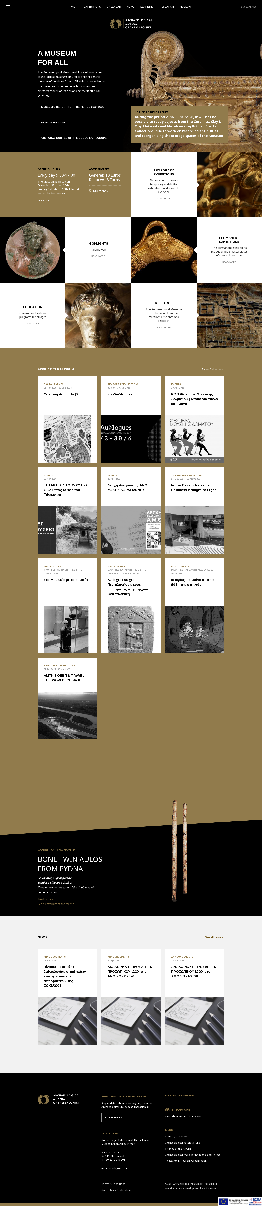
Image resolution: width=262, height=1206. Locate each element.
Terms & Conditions (113, 1184)
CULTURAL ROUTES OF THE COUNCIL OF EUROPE (74, 137)
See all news (213, 937)
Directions (99, 191)
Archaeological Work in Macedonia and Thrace (193, 1154)
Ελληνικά (251, 6)
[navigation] (9, 6)
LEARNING (147, 6)
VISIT (74, 6)
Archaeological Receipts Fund (182, 1142)
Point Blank (209, 1188)
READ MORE (44, 200)
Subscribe (112, 1117)
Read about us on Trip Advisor (183, 1116)
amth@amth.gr (118, 1168)
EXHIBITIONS (92, 6)
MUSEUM (185, 6)
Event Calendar (211, 369)
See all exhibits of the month (56, 904)
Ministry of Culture (176, 1136)
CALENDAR (114, 6)
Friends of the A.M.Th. (178, 1148)
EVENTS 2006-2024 (53, 122)
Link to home (59, 1099)
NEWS (130, 6)
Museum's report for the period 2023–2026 (72, 106)
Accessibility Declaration (116, 1190)
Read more (44, 899)
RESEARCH (166, 6)
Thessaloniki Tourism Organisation (186, 1160)
